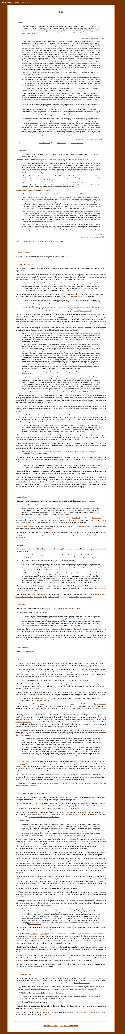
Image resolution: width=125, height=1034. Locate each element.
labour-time (71, 283)
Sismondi (20, 505)
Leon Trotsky (39, 803)
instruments (38, 74)
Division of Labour (77, 143)
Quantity (55, 1012)
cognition (22, 764)
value (28, 279)
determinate (82, 692)
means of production (35, 90)
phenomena (93, 665)
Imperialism (40, 814)
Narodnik (34, 934)
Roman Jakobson (100, 588)
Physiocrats (40, 505)
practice (28, 779)
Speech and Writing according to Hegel (80, 597)
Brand (64, 473)
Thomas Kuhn (60, 779)
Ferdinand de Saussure (87, 588)
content (42, 704)
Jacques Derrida (33, 590)
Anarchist (43, 934)
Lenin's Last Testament (27, 651)
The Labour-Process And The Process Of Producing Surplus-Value (89, 139)
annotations (48, 1014)
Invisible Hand (96, 518)
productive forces (73, 797)
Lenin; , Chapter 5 (95, 758)
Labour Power (61, 143)
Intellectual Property (34, 443)
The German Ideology (87, 594)
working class (90, 437)
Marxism (49, 608)
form (72, 704)
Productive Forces (44, 143)
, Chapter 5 (82, 311)
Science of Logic (39, 597)
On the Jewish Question (83, 783)
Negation (93, 1012)
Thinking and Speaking (37, 594)
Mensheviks (58, 947)
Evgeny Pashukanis (100, 704)
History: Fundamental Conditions (97, 38)
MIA (3, 2)
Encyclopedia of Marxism (12, 2)
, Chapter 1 (72, 290)
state (87, 663)
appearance (60, 317)
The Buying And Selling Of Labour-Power (95, 237)
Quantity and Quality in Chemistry (76, 1012)
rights (62, 663)
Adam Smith (75, 296)
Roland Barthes (20, 590)
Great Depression (29, 526)
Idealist (25, 608)
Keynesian (79, 526)
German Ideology (89, 557)
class (71, 674)
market (104, 520)
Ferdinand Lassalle (75, 608)
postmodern (33, 479)
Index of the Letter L (50, 1026)
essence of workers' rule (23, 722)
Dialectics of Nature (88, 978)
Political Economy (62, 514)
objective (86, 686)
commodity (45, 274)
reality (56, 695)
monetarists (47, 529)
